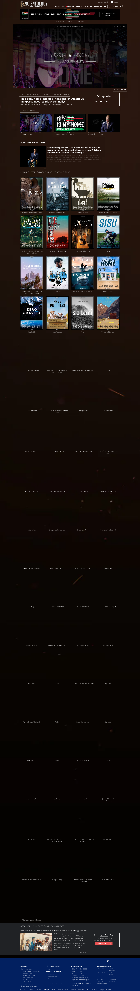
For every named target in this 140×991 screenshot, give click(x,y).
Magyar (102, 989)
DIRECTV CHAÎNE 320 (79, 969)
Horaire (49, 969)
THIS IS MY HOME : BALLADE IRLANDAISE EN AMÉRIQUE (60, 14)
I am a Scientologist (28, 984)
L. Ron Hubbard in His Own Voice (31, 971)
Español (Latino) (63, 989)
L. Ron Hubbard (101, 973)
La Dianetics (100, 977)
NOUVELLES (98, 6)
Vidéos (69, 21)
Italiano (110, 989)
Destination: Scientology (29, 975)
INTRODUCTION (60, 6)
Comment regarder (52, 976)
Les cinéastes (79, 21)
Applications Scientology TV (81, 980)
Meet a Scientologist (28, 977)
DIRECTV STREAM (78, 971)
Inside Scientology (27, 973)
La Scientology (100, 968)
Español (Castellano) (77, 989)
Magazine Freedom (102, 983)
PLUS (83, 953)
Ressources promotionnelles (55, 983)
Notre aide (111, 977)
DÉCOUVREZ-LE (104, 944)
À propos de (60, 21)
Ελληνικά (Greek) (50, 989)
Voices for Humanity (28, 979)
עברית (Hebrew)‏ (92, 989)
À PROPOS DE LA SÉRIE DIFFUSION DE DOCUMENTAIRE (42, 926)
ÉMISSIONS (88, 6)
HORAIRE (79, 6)
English (24, 989)
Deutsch (39, 989)
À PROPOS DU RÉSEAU (54, 972)
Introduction (50, 974)
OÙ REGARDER (76, 966)
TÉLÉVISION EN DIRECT (54, 966)
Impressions (51, 981)
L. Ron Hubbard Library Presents (31, 982)
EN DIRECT (70, 6)
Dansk (31, 989)
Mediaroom (50, 978)
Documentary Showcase (29, 986)
